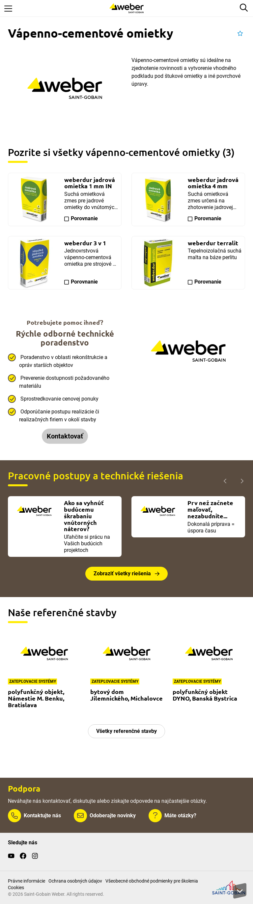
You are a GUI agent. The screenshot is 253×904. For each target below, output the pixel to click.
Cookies (16, 887)
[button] (240, 34)
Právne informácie (26, 881)
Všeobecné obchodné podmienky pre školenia (151, 881)
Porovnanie (84, 218)
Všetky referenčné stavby (126, 731)
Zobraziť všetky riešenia (122, 573)
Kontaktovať (65, 436)
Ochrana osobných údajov (75, 881)
